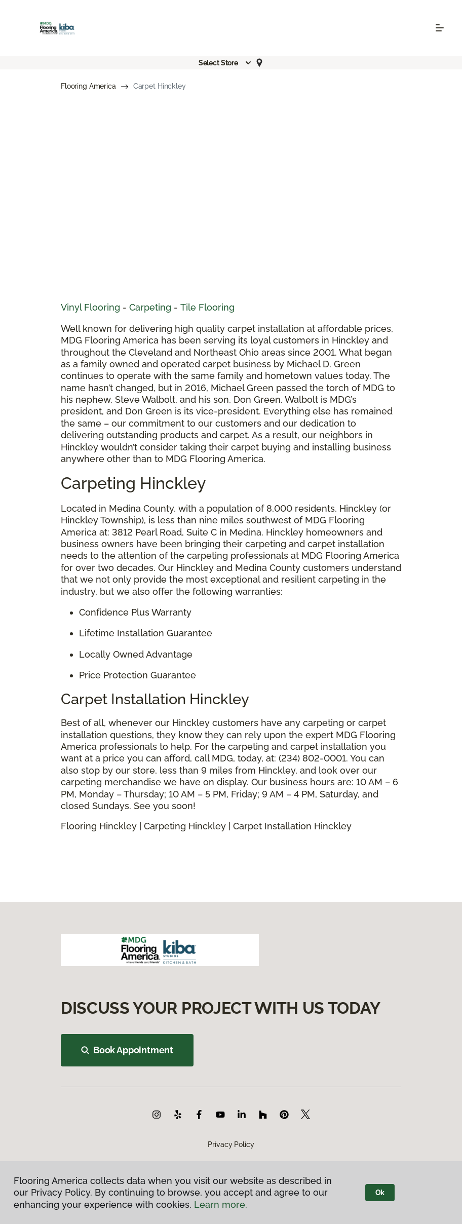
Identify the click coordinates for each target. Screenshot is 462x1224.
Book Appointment (127, 1050)
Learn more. (220, 1204)
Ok (380, 1193)
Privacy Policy (231, 1144)
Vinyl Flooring (90, 307)
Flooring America (88, 86)
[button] (225, 62)
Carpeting (150, 307)
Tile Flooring (207, 307)
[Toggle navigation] (440, 28)
